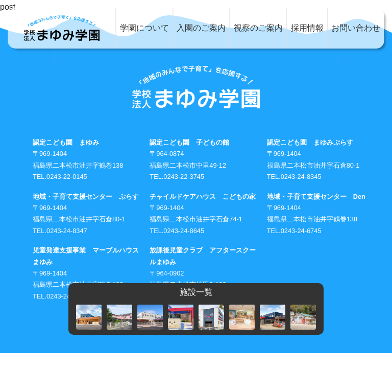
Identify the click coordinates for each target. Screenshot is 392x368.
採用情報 (307, 28)
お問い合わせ (355, 28)
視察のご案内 (258, 28)
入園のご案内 (201, 28)
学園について (144, 28)
